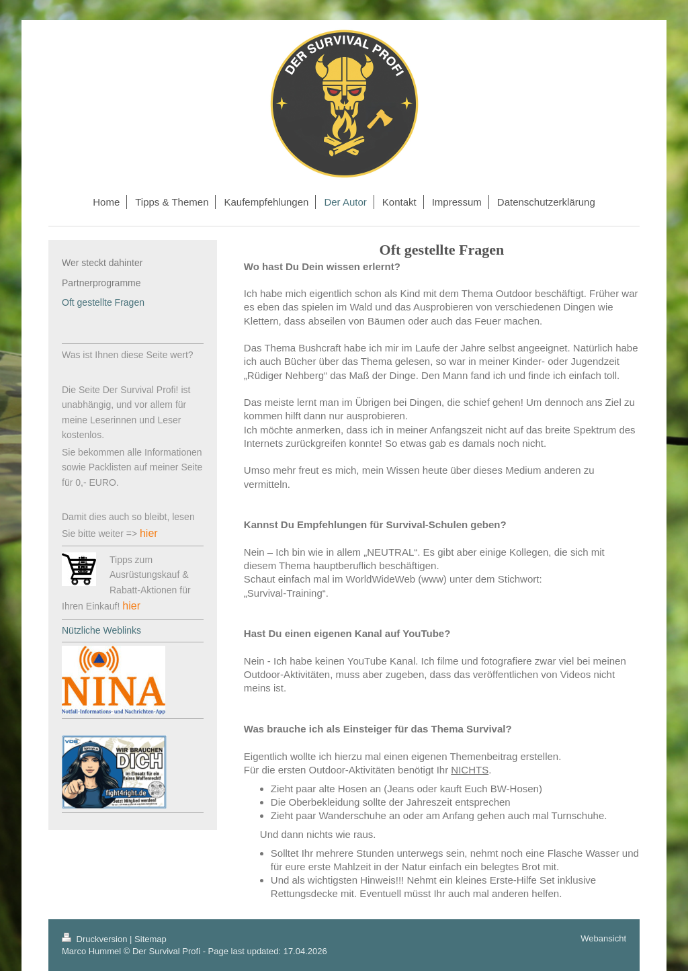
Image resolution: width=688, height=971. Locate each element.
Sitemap (150, 939)
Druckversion (96, 939)
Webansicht (603, 938)
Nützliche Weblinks (101, 630)
